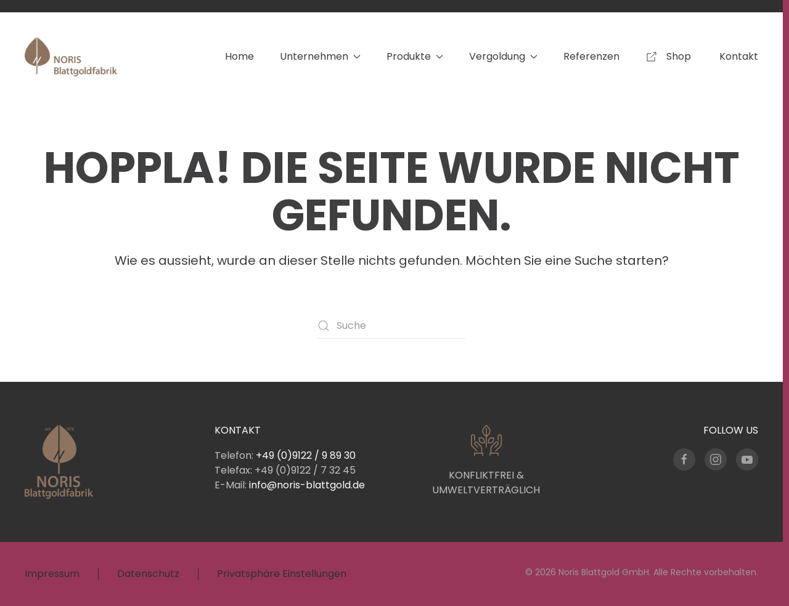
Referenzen (591, 56)
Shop (669, 56)
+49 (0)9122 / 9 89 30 (306, 455)
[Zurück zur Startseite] (71, 56)
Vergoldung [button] (503, 56)
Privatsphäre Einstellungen (281, 574)
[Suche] (391, 326)
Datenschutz (148, 574)
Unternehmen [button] (320, 56)
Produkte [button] (414, 56)
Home (239, 56)
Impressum (52, 574)
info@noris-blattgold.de (307, 485)
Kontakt (738, 56)
